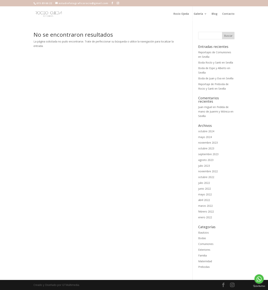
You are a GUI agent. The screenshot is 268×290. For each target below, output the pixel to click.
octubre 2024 (206, 131)
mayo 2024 (205, 137)
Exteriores (204, 249)
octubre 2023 (206, 148)
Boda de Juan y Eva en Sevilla (215, 78)
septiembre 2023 (208, 154)
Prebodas (204, 267)
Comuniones (205, 244)
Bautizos (203, 232)
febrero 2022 (206, 211)
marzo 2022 (205, 205)
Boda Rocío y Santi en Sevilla (215, 62)
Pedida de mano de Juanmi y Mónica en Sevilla (215, 111)
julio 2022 (204, 183)
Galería (198, 13)
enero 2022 (205, 217)
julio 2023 (204, 165)
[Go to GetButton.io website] (259, 286)
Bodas (202, 238)
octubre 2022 (206, 177)
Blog (214, 13)
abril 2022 (204, 200)
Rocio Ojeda (181, 13)
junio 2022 (204, 188)
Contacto (228, 13)
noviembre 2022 (208, 171)
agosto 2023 (205, 160)
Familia (202, 255)
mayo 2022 (205, 194)
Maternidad (205, 261)
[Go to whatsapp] (259, 279)
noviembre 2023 (208, 142)
